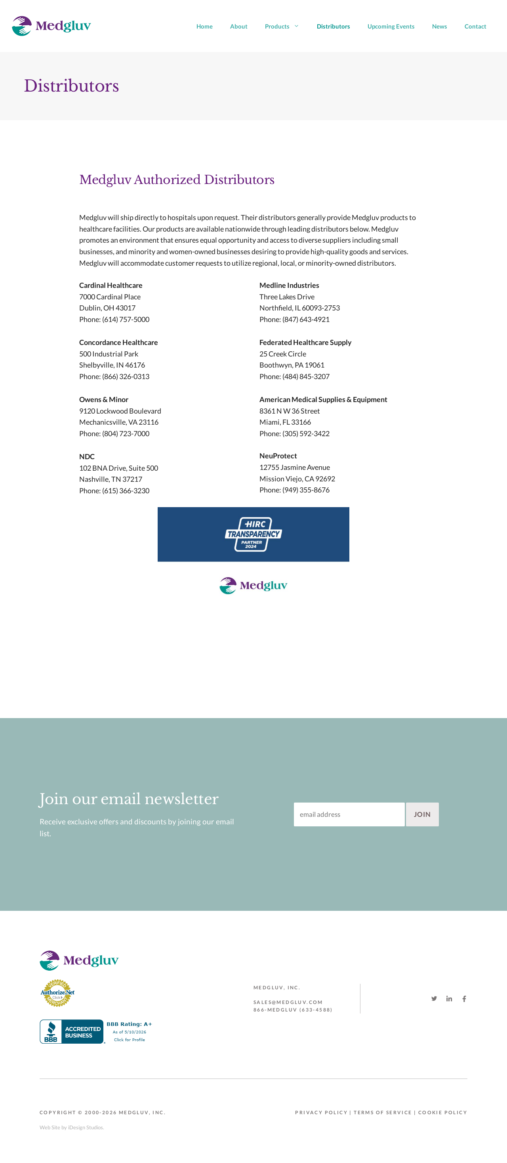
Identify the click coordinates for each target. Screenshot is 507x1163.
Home (204, 26)
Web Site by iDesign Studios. (72, 1127)
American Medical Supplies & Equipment (323, 399)
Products (286, 26)
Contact (475, 26)
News (439, 26)
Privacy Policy (321, 1112)
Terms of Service (383, 1112)
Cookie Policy (442, 1112)
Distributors (333, 26)
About (239, 26)
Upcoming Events (391, 26)
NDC (87, 456)
